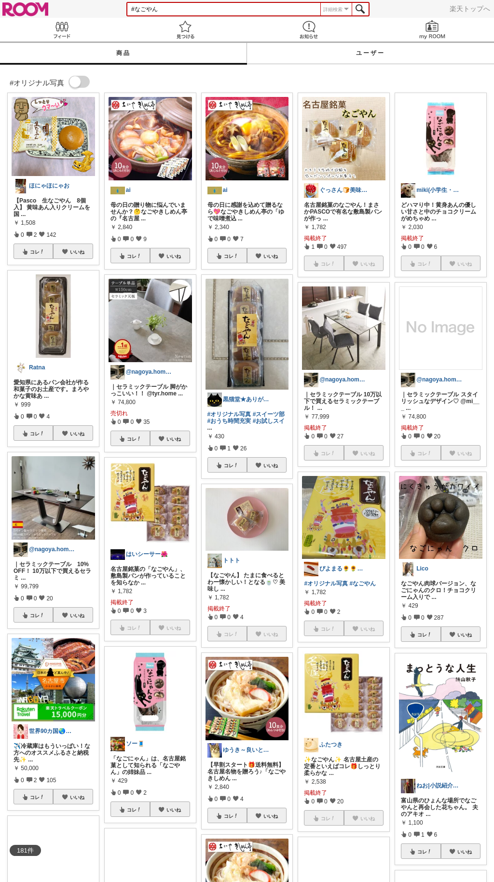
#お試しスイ (269, 421)
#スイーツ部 (269, 414)
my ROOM (432, 29)
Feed (62, 29)
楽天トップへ (470, 9)
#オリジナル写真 (229, 414)
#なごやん (362, 583)
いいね (77, 251)
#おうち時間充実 (229, 421)
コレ (37, 251)
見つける (185, 29)
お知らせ (308, 29)
